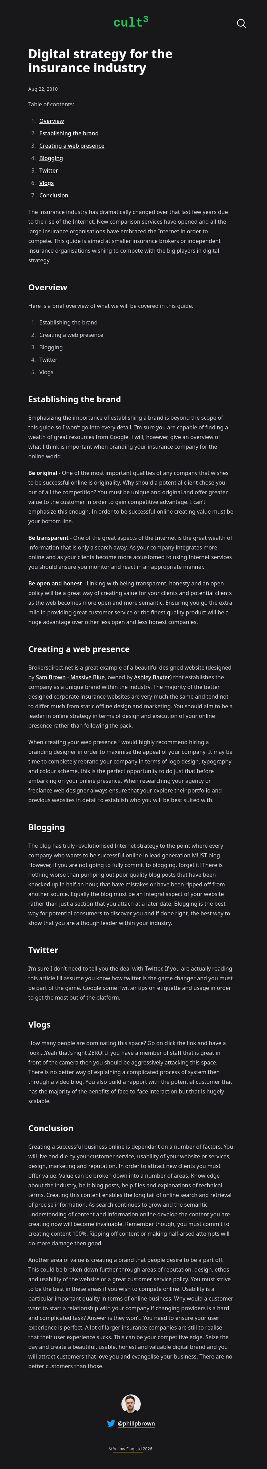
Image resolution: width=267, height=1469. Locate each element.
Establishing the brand (69, 133)
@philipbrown (136, 1423)
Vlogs (46, 183)
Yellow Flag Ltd (128, 1449)
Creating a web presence (72, 145)
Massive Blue (87, 677)
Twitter (48, 170)
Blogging (51, 158)
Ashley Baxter (152, 677)
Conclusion (53, 195)
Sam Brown (51, 677)
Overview (51, 121)
